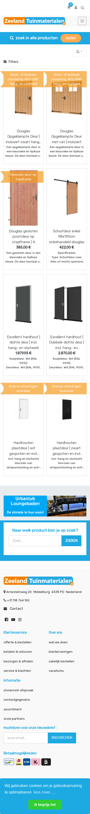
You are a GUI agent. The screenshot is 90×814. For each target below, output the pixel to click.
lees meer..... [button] (45, 792)
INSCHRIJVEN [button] (62, 738)
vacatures (56, 671)
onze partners (14, 718)
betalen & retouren (18, 651)
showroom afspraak (18, 690)
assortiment (13, 709)
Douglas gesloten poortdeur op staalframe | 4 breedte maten (23, 236)
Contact (16, 609)
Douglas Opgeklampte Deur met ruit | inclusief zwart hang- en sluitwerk (66, 136)
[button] (79, 51)
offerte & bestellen (18, 642)
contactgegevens (17, 699)
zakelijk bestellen (61, 661)
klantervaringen (60, 651)
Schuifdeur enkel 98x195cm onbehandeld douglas (66, 236)
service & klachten (17, 671)
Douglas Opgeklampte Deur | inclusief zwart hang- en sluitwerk (23, 136)
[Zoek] (71, 540)
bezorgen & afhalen (18, 661)
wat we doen (58, 642)
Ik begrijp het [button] (45, 805)
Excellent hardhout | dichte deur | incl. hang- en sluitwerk (23, 342)
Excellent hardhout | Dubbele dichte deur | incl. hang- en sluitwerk (66, 342)
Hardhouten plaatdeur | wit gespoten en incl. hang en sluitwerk (23, 448)
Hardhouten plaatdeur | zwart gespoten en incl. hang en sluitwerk (66, 448)
